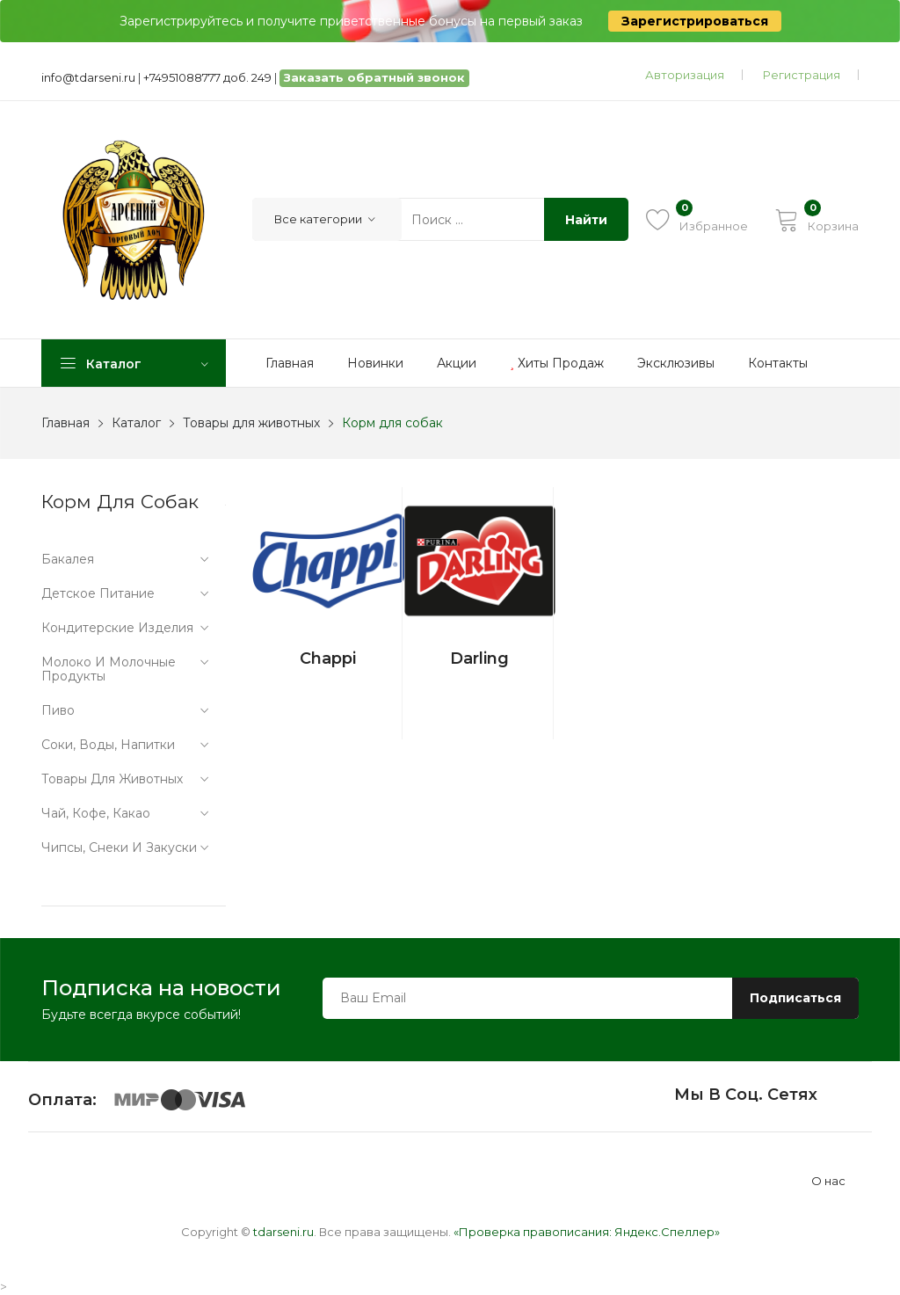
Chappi (328, 658)
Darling (479, 658)
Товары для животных (251, 423)
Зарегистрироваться (694, 21)
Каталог (136, 423)
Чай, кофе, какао (95, 813)
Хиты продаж (557, 363)
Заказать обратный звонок (374, 77)
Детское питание (98, 593)
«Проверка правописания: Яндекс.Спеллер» (587, 1232)
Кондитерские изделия (117, 628)
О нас (828, 1181)
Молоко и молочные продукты (108, 669)
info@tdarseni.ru (88, 77)
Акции (456, 363)
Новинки (375, 363)
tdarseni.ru (283, 1232)
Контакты (778, 363)
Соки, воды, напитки (108, 745)
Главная (289, 363)
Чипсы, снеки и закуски (119, 847)
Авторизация (684, 75)
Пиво (58, 710)
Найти (586, 220)
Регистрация (801, 75)
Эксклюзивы (676, 363)
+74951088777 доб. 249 (207, 77)
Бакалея (67, 559)
